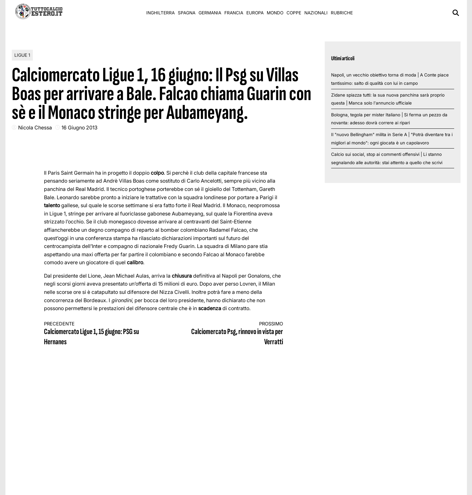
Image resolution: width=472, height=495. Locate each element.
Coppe (294, 12)
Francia (233, 12)
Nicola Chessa (35, 127)
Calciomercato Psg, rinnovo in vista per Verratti (229, 334)
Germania (210, 12)
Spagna (186, 12)
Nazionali (316, 12)
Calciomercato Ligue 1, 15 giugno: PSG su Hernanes (98, 334)
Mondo (275, 12)
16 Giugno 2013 (80, 127)
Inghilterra (160, 12)
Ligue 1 (22, 55)
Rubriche (342, 12)
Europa (255, 12)
